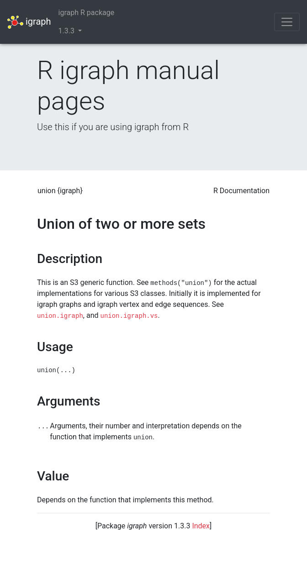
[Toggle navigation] (287, 22)
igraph (29, 22)
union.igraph (60, 316)
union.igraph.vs (129, 316)
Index (201, 526)
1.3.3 (67, 30)
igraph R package (86, 12)
